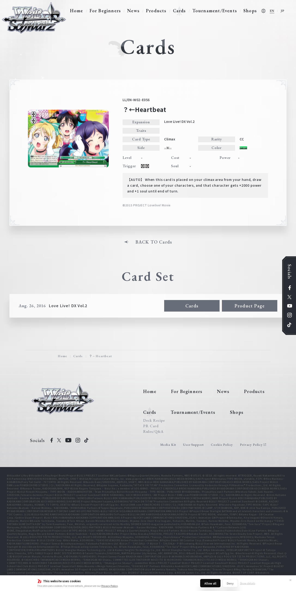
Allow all (210, 583)
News (133, 10)
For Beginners (105, 10)
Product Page (250, 306)
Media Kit (168, 444)
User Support (193, 444)
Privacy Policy (109, 586)
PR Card (151, 426)
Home (76, 10)
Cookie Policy (222, 444)
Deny (230, 583)
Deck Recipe (154, 420)
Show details (247, 583)
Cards (179, 10)
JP (282, 11)
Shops (250, 10)
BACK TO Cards (154, 242)
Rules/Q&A (153, 431)
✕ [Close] (290, 580)
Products (156, 10)
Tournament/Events (214, 10)
